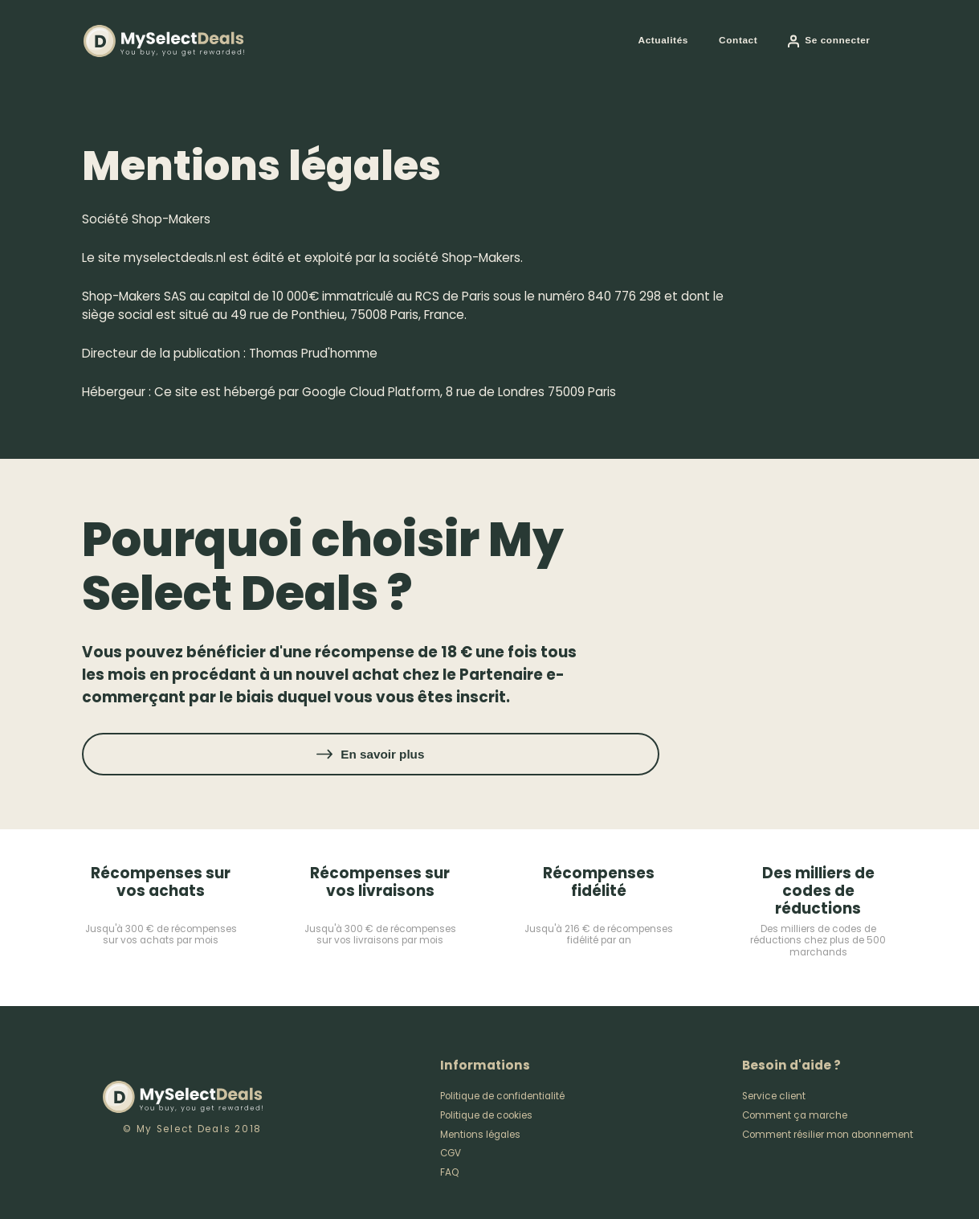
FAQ (449, 1172)
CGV (450, 1153)
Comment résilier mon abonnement (827, 1134)
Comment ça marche (794, 1115)
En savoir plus (382, 754)
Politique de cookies (486, 1115)
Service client (774, 1096)
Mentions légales (480, 1134)
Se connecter (837, 40)
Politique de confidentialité (502, 1096)
